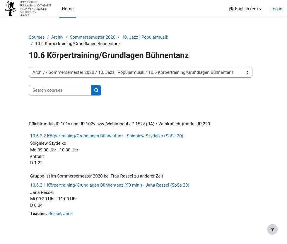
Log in (276, 8)
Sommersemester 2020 (92, 37)
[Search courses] (60, 90)
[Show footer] (272, 229)
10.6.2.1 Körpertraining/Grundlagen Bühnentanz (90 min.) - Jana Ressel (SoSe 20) (109, 185)
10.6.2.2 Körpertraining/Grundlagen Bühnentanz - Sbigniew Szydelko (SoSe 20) (106, 136)
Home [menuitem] (68, 8)
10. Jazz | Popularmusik (145, 37)
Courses (37, 37)
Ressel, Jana (60, 213)
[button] (245, 9)
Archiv (57, 37)
